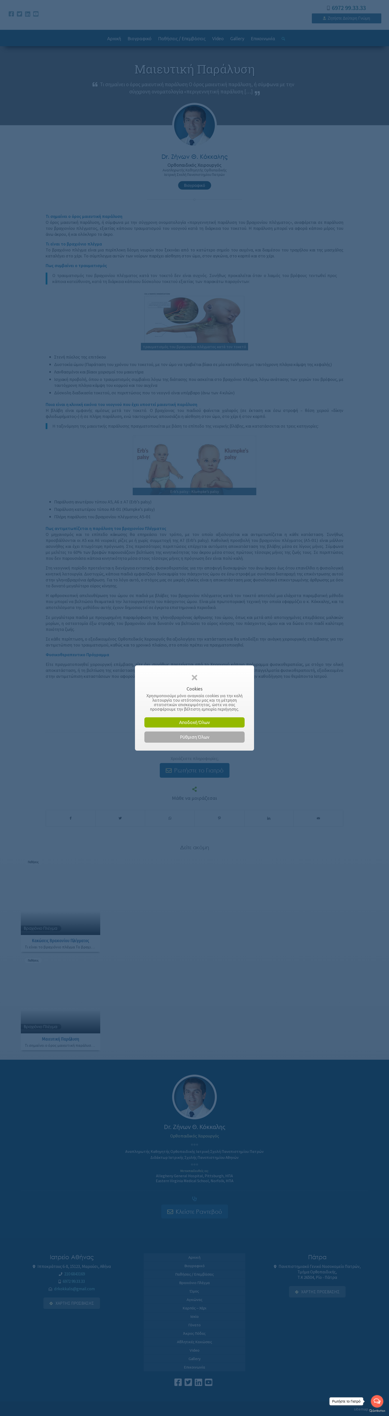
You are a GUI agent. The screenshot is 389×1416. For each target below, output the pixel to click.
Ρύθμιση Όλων (194, 736)
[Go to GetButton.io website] (377, 1411)
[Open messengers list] (377, 1401)
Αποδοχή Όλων (194, 722)
